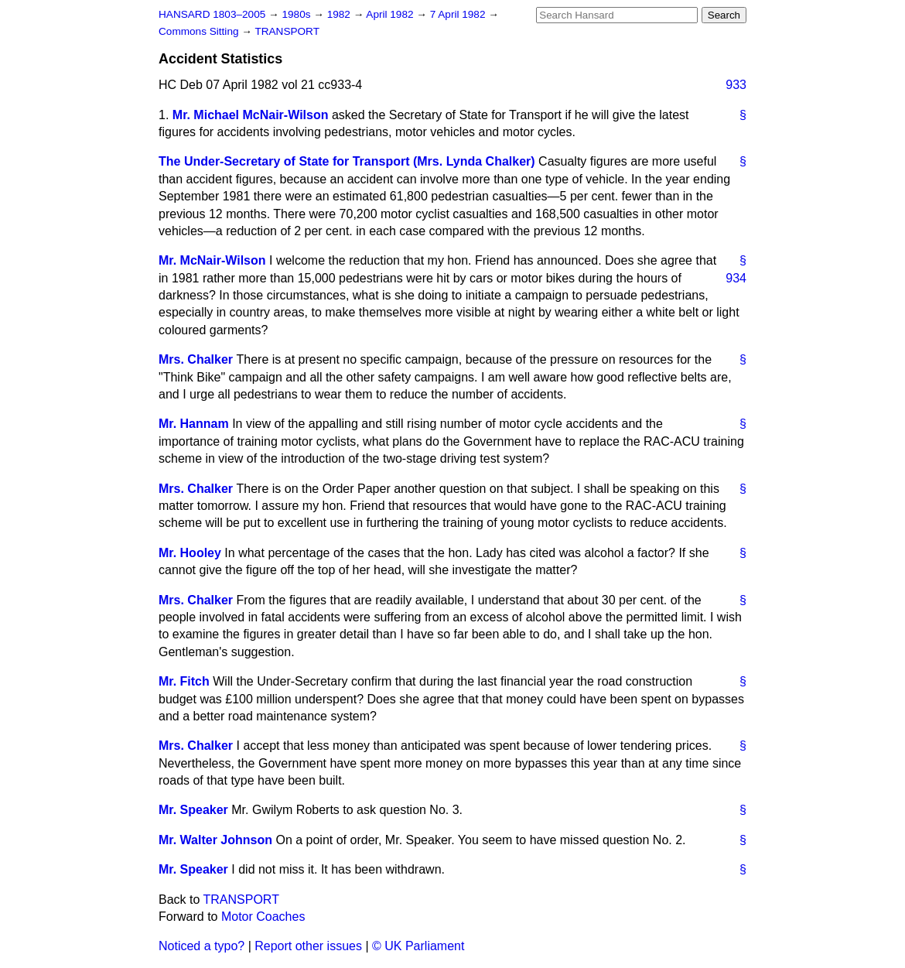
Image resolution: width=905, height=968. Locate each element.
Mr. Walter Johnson (215, 840)
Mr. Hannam (194, 423)
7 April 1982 (459, 14)
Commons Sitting (200, 31)
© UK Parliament (418, 946)
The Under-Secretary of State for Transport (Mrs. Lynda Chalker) (347, 161)
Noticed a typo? (201, 946)
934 (736, 278)
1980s (297, 14)
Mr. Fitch (184, 681)
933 (736, 84)
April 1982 (391, 14)
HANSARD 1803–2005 (212, 14)
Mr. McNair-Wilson (212, 260)
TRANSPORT (286, 31)
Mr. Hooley (190, 552)
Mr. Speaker (193, 809)
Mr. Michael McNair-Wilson (250, 114)
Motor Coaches (263, 916)
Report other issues (308, 946)
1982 (340, 14)
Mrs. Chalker (196, 359)
